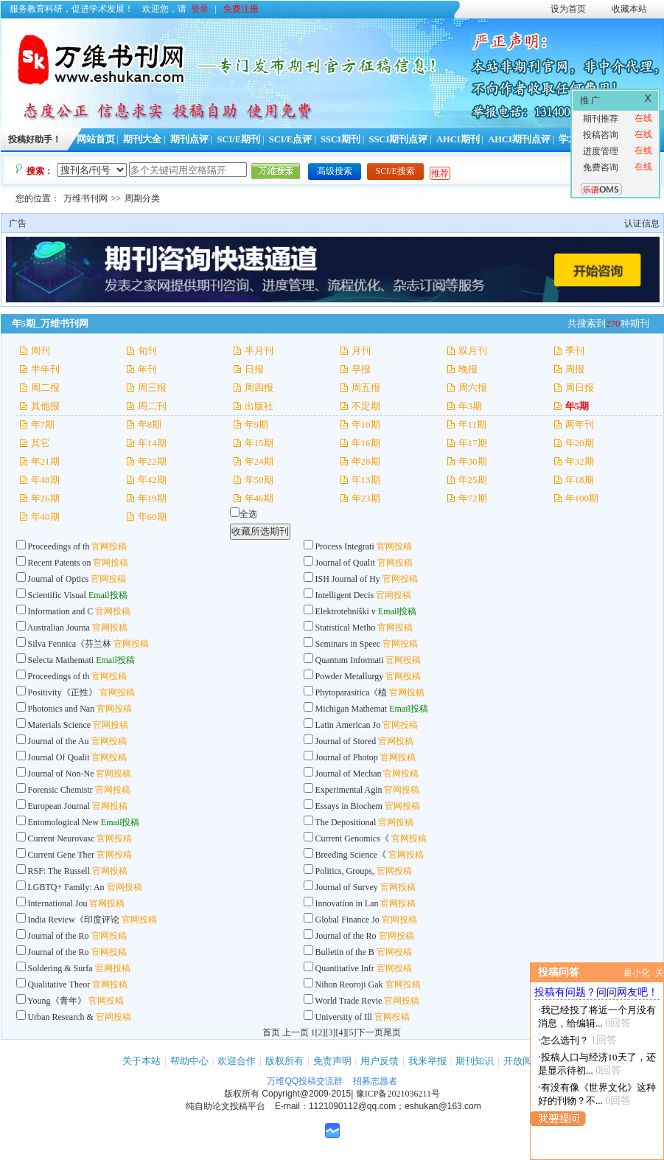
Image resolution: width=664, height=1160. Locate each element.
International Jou (58, 903)
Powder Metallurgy (349, 676)
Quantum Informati (349, 660)
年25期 (472, 479)
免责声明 (332, 1060)
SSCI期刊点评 (397, 139)
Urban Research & (62, 1017)
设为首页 (568, 9)
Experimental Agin (348, 790)
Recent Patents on (59, 563)
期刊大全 (142, 139)
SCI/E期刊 (238, 139)
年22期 (152, 461)
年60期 (152, 516)
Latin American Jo (348, 725)
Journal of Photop (346, 757)
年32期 (579, 461)
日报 (254, 369)
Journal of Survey (346, 887)
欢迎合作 (236, 1060)
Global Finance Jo (347, 919)
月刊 (361, 350)
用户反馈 (379, 1060)
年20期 (579, 442)
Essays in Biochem (348, 806)
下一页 (370, 1032)
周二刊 (152, 405)
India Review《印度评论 (73, 919)
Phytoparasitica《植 (351, 692)
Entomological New (63, 822)
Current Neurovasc (61, 838)
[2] (320, 1032)
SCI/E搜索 (395, 171)
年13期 (366, 479)
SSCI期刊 (340, 139)
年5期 (577, 405)
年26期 (45, 498)
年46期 (259, 498)
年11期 (472, 424)
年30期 (472, 461)
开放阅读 (522, 1060)
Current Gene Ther (61, 855)
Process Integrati (344, 546)
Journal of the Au (58, 741)
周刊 (40, 350)
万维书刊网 (85, 198)
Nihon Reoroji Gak (349, 984)
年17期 (472, 442)
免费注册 (241, 9)
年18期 (579, 479)
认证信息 (642, 223)
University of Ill (343, 1017)
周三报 (152, 387)
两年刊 (579, 424)
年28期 (366, 461)
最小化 (636, 973)
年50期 (259, 479)
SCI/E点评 (290, 139)
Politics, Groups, (344, 871)
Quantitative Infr (344, 968)
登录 (200, 9)
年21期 (45, 461)
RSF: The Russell (60, 871)
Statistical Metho (345, 627)
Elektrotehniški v (345, 611)
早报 (361, 369)
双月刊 (472, 350)
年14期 (152, 442)
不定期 (366, 405)
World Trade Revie (348, 1001)
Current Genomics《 (352, 838)
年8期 (150, 424)
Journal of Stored (346, 741)
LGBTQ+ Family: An (66, 887)
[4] (341, 1032)
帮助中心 (189, 1060)
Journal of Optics (58, 579)
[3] (331, 1032)
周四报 (259, 387)
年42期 (152, 479)
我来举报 (427, 1060)
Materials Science (59, 725)
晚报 (468, 369)
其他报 (45, 405)
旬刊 (147, 350)
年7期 (43, 424)
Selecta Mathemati (61, 660)
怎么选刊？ (565, 1040)
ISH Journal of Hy (347, 579)
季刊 (574, 350)
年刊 (147, 369)
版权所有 (284, 1060)
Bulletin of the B (344, 952)
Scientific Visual (57, 595)
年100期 (582, 498)
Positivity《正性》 (62, 692)
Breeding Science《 (350, 855)
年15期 (259, 442)
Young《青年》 (56, 1001)
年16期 (366, 442)
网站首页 (96, 139)
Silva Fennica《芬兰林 (70, 644)
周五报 (366, 387)
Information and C (61, 611)
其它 (40, 442)
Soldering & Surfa (60, 968)
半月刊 (259, 350)
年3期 (470, 405)
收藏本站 (629, 9)
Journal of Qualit (345, 563)
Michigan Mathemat (351, 709)
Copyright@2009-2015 (306, 1093)
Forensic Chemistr (60, 790)
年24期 (259, 461)
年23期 (366, 498)
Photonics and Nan (61, 709)
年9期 (257, 424)
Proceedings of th (59, 546)
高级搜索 (334, 171)
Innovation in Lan (347, 903)
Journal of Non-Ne (61, 773)
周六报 (472, 387)
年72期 (472, 498)
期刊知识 (474, 1060)
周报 (574, 369)
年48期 (45, 479)
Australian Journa (58, 627)
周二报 (45, 387)
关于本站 (141, 1060)
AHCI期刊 (458, 139)
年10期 (366, 424)
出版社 (259, 405)
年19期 (152, 498)
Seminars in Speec (348, 644)
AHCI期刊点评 (519, 139)
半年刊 (45, 369)
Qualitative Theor (59, 984)
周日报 (579, 387)
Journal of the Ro (58, 936)
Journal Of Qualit (59, 757)
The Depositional (346, 822)
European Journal (60, 806)
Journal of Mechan (348, 773)
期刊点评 (189, 139)
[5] (351, 1032)
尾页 (392, 1032)
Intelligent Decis (344, 595)
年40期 (45, 516)
